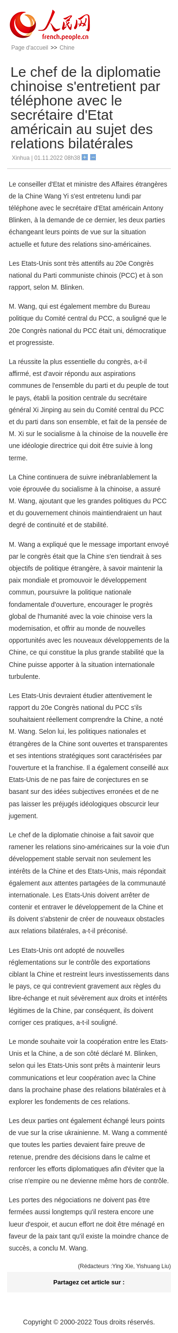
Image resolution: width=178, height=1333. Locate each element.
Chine (66, 47)
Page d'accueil (29, 47)
